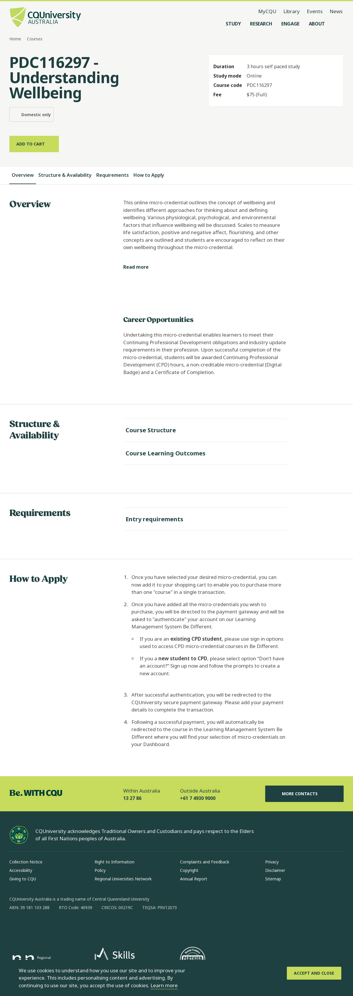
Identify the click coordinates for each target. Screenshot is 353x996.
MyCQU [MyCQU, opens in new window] (267, 11)
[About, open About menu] (316, 23)
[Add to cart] (34, 144)
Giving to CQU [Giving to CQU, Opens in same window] (22, 879)
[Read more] (140, 267)
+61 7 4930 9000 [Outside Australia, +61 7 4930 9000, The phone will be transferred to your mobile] (197, 798)
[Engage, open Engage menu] (290, 23)
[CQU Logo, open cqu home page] (45, 18)
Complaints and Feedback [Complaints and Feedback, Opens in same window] (204, 862)
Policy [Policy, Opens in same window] (100, 870)
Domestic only (31, 114)
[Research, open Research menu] (261, 23)
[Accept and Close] (314, 973)
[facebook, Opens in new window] (15, 926)
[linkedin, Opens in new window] (46, 926)
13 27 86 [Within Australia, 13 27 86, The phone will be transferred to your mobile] (132, 798)
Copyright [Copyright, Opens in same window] (189, 870)
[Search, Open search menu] (338, 24)
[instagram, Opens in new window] (31, 926)
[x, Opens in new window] (61, 926)
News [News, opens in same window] (336, 11)
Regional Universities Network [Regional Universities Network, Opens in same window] (123, 879)
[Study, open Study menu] (233, 23)
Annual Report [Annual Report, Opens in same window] (193, 879)
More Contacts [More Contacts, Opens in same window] (304, 793)
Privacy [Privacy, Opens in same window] (272, 862)
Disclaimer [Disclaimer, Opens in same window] (275, 870)
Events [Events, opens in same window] (315, 11)
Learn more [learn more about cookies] (164, 985)
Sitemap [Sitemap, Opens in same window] (273, 879)
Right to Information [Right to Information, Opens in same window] (114, 862)
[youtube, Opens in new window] (76, 926)
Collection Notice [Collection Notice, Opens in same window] (25, 862)
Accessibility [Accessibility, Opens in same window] (20, 870)
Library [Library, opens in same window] (291, 11)
